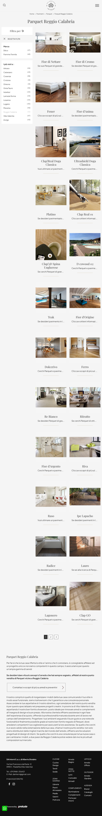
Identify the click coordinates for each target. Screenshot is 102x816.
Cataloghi (88, 792)
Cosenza (7, 76)
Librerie (56, 784)
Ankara (6, 68)
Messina (6, 108)
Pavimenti (40, 14)
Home (32, 14)
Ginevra (6, 84)
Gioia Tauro (8, 88)
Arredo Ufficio (87, 763)
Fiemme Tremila (10, 54)
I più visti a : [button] (8, 64)
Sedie (55, 771)
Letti (70, 775)
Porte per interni (72, 799)
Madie (55, 793)
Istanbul (6, 92)
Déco (5, 50)
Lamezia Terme (9, 96)
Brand (86, 789)
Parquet (49, 14)
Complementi (74, 795)
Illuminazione (73, 791)
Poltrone (56, 800)
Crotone (7, 80)
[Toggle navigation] (97, 5)
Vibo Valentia (8, 116)
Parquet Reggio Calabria (63, 14)
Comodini (72, 778)
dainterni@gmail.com (22, 774)
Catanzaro (7, 72)
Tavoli (55, 768)
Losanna (6, 100)
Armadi (71, 781)
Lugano (6, 104)
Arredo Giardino (87, 777)
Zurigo (6, 120)
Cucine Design (56, 763)
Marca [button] (6, 46)
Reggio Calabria (10, 112)
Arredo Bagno (71, 760)
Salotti (55, 796)
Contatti (88, 795)
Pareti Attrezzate (57, 788)
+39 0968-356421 (17, 771)
